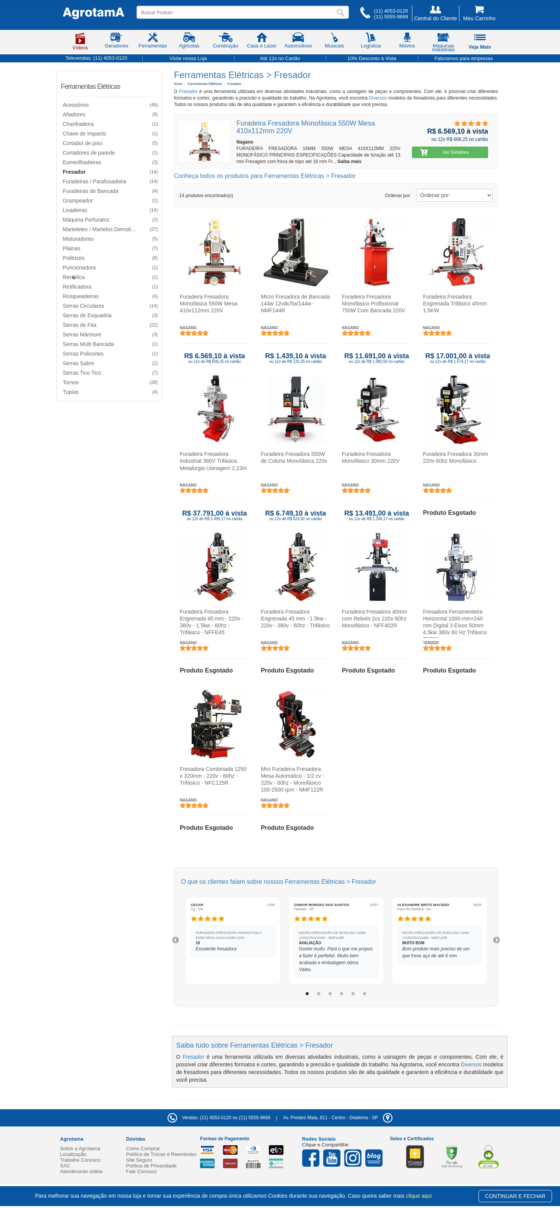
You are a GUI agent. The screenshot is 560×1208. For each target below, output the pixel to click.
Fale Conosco (141, 1171)
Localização (73, 1154)
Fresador (234, 84)
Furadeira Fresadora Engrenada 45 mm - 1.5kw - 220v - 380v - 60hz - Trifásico (295, 618)
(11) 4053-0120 (391, 11)
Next (496, 940)
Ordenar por (398, 195)
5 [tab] (353, 994)
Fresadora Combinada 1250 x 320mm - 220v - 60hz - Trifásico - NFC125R (213, 776)
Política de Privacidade (151, 1166)
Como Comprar (143, 1148)
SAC (65, 1166)
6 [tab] (364, 994)
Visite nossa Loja (188, 58)
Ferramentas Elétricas (90, 86)
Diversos (378, 98)
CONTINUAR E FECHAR (515, 1196)
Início (178, 84)
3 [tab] (330, 994)
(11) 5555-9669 (391, 17)
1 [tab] (307, 994)
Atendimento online (81, 1171)
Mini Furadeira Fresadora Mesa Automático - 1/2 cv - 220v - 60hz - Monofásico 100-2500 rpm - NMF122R (292, 779)
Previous (175, 940)
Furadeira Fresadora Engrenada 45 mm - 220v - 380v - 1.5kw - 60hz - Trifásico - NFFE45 (212, 622)
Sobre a (80, 1148)
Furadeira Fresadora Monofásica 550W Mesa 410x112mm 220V (208, 303)
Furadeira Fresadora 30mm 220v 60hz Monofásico (455, 457)
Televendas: (96, 58)
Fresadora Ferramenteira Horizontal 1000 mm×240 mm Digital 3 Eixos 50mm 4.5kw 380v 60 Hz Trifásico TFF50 (455, 623)
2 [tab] (318, 994)
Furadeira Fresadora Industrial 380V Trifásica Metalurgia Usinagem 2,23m (213, 461)
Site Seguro (139, 1160)
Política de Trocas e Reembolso (161, 1154)
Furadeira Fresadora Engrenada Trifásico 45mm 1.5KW (455, 303)
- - (337, 1117)
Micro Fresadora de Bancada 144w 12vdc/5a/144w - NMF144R (295, 303)
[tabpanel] (233, 940)
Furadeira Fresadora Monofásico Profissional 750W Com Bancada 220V (373, 303)
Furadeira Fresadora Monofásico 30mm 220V (370, 457)
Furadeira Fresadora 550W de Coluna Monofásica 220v (293, 457)
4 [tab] (341, 994)
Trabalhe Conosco (80, 1160)
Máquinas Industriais (443, 43)
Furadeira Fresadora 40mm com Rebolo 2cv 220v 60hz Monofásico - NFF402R (374, 618)
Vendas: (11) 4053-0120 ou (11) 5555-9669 (219, 1117)
